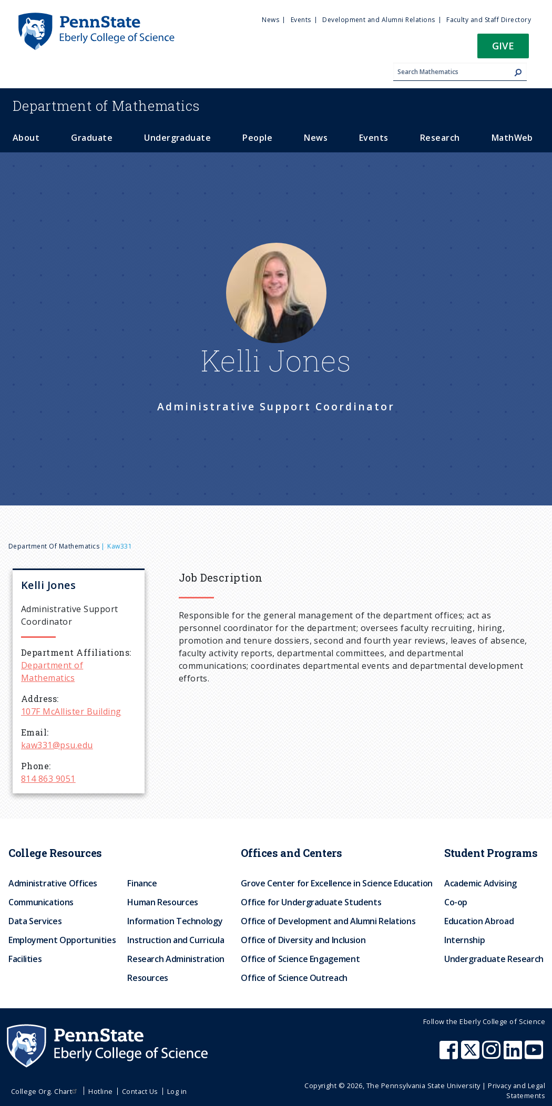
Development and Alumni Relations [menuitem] (378, 19)
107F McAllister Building (71, 711)
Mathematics (106, 106)
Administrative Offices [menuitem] (52, 883)
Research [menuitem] (440, 137)
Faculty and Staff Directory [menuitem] (488, 19)
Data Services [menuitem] (35, 921)
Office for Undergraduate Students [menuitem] (311, 902)
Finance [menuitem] (142, 883)
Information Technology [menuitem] (174, 921)
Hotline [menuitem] (100, 1091)
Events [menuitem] (301, 19)
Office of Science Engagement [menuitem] (300, 959)
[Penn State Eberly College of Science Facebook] (450, 1055)
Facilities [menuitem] (25, 959)
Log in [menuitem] (177, 1091)
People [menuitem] (257, 137)
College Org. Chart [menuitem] (45, 1091)
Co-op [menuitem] (455, 902)
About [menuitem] (26, 137)
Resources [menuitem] (147, 978)
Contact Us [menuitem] (140, 1091)
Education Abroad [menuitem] (479, 921)
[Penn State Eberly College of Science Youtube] (535, 1055)
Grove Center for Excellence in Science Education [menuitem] (337, 883)
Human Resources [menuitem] (162, 902)
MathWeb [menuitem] (512, 137)
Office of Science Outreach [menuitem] (294, 978)
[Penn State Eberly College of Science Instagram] (492, 1055)
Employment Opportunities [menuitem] (62, 940)
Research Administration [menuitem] (175, 959)
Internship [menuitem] (464, 940)
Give (503, 45)
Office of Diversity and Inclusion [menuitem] (303, 940)
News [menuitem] (270, 19)
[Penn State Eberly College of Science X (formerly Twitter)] (471, 1055)
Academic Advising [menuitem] (480, 883)
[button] (503, 49)
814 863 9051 (48, 778)
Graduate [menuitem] (92, 137)
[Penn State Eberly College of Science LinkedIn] (514, 1055)
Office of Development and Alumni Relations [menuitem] (328, 921)
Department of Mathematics (53, 546)
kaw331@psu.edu (57, 745)
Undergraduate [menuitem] (177, 137)
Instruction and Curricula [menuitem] (175, 940)
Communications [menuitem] (41, 902)
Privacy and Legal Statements (516, 1090)
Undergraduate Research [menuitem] (494, 959)
